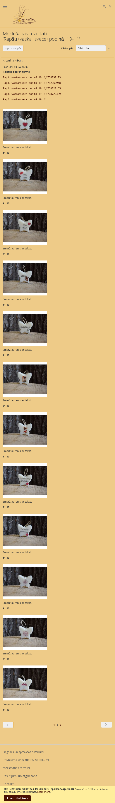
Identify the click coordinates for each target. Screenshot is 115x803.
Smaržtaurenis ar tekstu (17, 147)
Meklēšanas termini (16, 768)
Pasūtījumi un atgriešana (20, 776)
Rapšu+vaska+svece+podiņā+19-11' (24, 99)
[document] (57, 794)
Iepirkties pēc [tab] (13, 48)
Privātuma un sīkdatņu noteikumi (26, 760)
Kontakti (8, 784)
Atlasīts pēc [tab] (11, 60)
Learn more (43, 791)
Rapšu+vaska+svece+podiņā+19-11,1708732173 (32, 77)
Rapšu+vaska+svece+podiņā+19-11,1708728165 (32, 88)
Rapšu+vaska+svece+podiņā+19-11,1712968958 (32, 82)
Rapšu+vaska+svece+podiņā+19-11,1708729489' (32, 94)
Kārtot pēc (67, 48)
